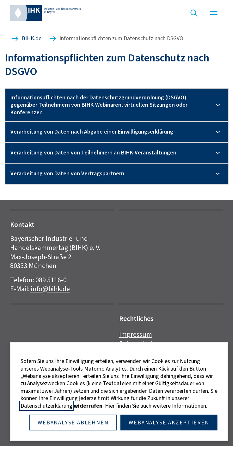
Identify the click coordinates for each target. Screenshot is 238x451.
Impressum (135, 334)
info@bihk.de (50, 288)
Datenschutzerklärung (46, 406)
